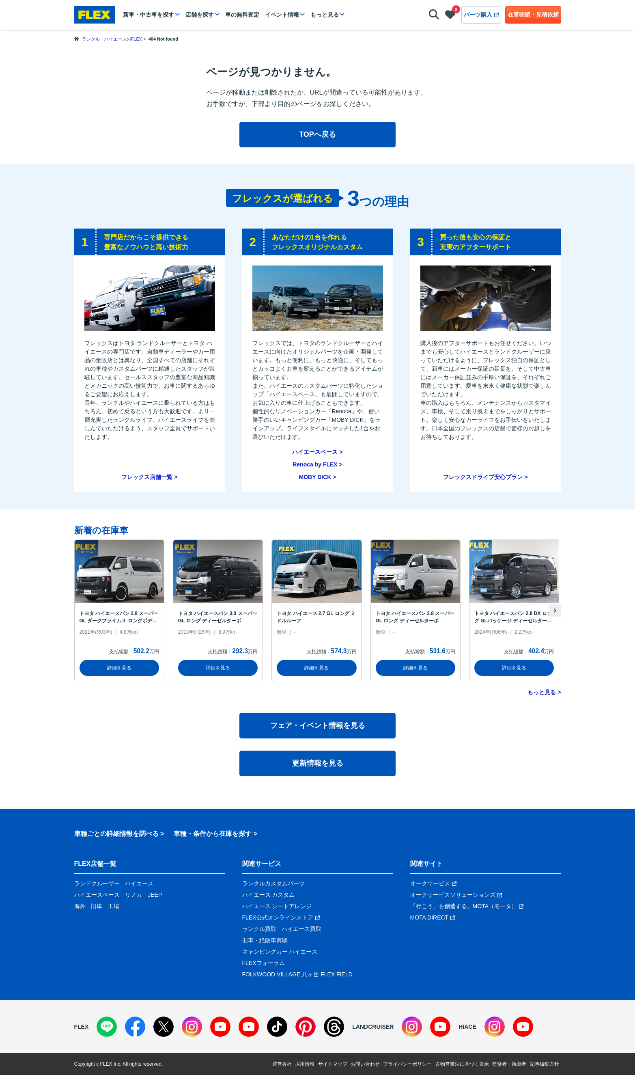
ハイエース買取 (301, 929)
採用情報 (304, 1064)
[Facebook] (135, 1027)
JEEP (155, 895)
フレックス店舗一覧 (146, 477)
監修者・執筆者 (509, 1064)
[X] (163, 1027)
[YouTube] (220, 1027)
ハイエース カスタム (268, 895)
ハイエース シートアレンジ (277, 906)
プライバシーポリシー (407, 1064)
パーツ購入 (481, 14)
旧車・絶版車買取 (265, 940)
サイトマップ (332, 1064)
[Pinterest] (305, 1027)
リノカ (133, 895)
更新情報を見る (317, 763)
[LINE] (107, 1027)
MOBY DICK (315, 477)
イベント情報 (282, 14)
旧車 (96, 906)
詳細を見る (119, 668)
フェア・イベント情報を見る (317, 725)
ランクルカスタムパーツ (273, 883)
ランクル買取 (259, 929)
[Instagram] (192, 1027)
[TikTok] (277, 1027)
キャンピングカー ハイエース (280, 951)
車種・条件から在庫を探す (213, 833)
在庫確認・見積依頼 (533, 14)
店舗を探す (199, 14)
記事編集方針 (544, 1064)
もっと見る (324, 14)
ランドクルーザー (97, 883)
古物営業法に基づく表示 (462, 1064)
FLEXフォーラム (263, 963)
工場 (113, 906)
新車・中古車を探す (148, 14)
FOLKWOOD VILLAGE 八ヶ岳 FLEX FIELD (297, 974)
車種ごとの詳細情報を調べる (116, 833)
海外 (80, 906)
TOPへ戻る (317, 134)
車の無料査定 (242, 14)
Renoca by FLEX (315, 464)
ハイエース (139, 883)
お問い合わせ (365, 1064)
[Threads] (334, 1027)
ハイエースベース (315, 452)
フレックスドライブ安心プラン (483, 477)
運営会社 (282, 1064)
